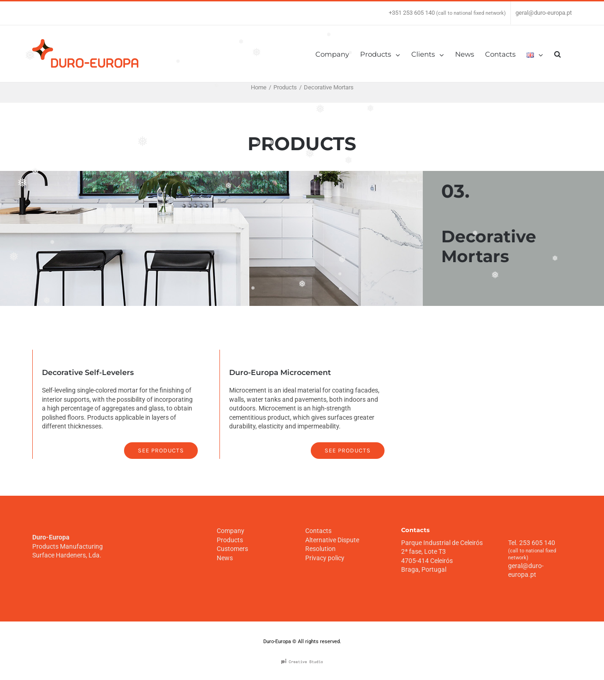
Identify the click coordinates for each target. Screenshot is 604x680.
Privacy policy (324, 557)
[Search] (557, 53)
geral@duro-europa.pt (543, 12)
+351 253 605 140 (412, 12)
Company (230, 530)
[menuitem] (337, 53)
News (225, 557)
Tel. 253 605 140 (531, 542)
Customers (232, 548)
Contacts (318, 530)
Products (230, 539)
